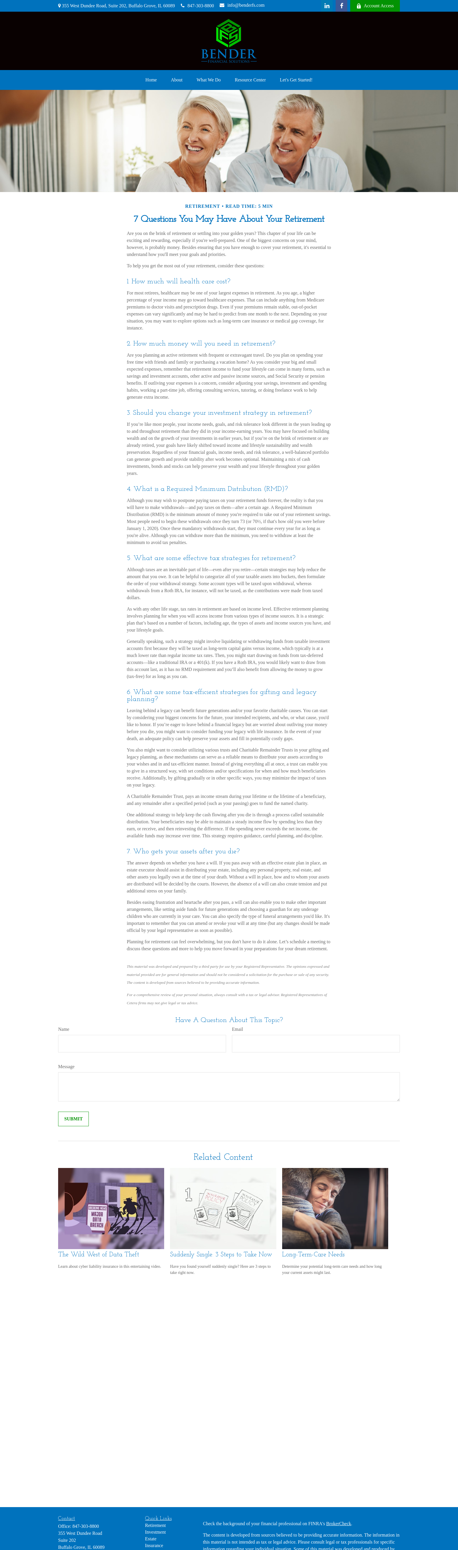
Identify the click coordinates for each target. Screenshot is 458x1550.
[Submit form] (73, 1119)
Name (63, 1029)
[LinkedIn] (327, 6)
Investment (155, 1532)
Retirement (155, 1525)
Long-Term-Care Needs (313, 1255)
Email (237, 1029)
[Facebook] (341, 6)
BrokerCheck (338, 1523)
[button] (151, 80)
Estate (151, 1538)
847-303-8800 (197, 5)
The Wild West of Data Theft (98, 1255)
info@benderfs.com (242, 5)
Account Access (375, 5)
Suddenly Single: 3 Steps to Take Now (221, 1255)
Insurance (154, 1545)
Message (66, 1066)
